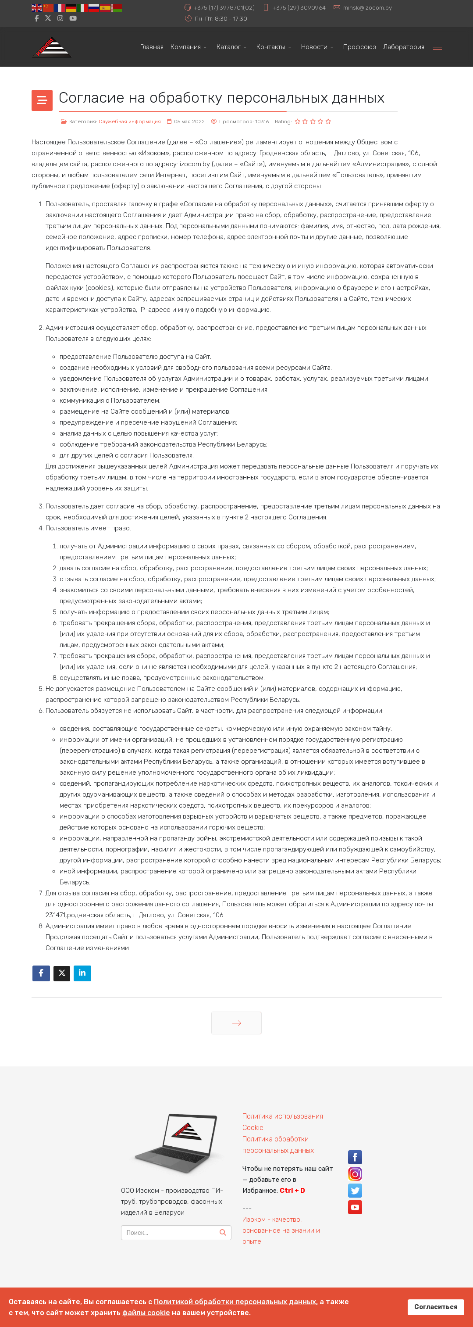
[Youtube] (73, 18)
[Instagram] (60, 18)
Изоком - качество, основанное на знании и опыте (281, 1230)
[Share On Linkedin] (82, 973)
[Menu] (437, 47)
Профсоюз (359, 47)
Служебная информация (130, 121)
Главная (152, 47)
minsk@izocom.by (367, 7)
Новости (314, 47)
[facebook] (37, 18)
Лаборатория (403, 47)
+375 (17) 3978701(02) (224, 7)
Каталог (229, 47)
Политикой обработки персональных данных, (236, 1302)
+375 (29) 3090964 (299, 7)
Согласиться (436, 1307)
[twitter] (48, 18)
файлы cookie (146, 1313)
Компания (186, 47)
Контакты (270, 47)
